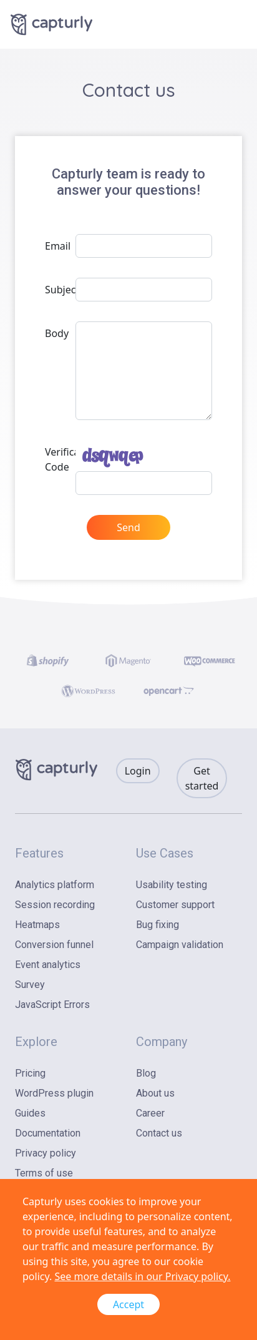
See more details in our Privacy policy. (142, 1276)
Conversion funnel (54, 945)
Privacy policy (45, 1153)
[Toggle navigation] (234, 24)
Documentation (47, 1133)
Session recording (55, 905)
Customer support (175, 905)
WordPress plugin (54, 1093)
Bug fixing (157, 925)
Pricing (30, 1073)
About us (155, 1093)
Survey (30, 984)
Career (150, 1113)
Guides (30, 1113)
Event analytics (47, 965)
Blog (146, 1073)
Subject (56, 289)
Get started (202, 778)
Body (56, 333)
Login (138, 771)
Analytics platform (54, 885)
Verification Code (56, 459)
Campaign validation (179, 945)
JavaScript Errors (52, 1004)
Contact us (159, 1133)
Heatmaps (37, 925)
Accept (128, 1304)
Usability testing (171, 885)
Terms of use (44, 1173)
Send (128, 527)
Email (56, 246)
